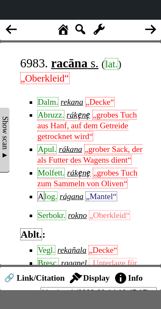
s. (74, 63)
